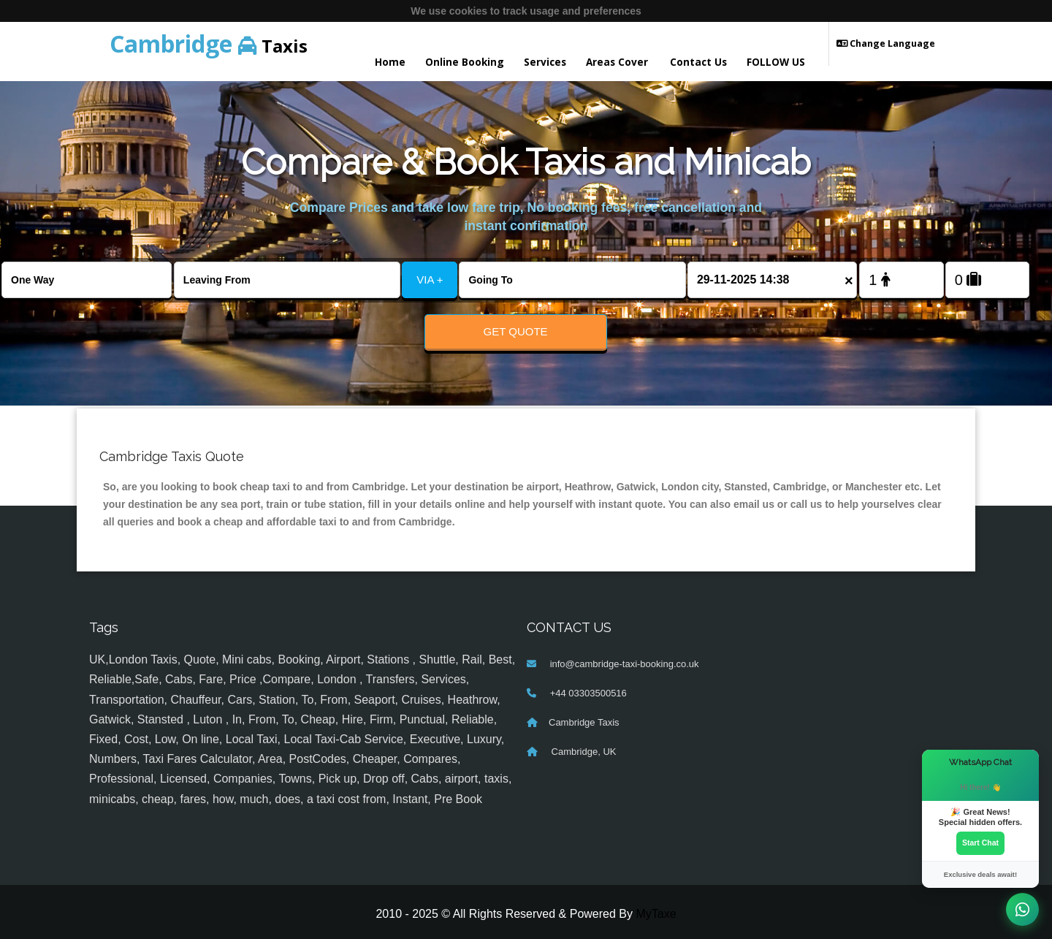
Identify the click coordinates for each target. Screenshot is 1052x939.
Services (545, 62)
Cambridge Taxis (584, 723)
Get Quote (516, 331)
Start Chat (980, 843)
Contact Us (698, 62)
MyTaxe (656, 914)
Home (390, 62)
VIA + (429, 279)
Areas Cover (617, 62)
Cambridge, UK (582, 752)
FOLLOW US (776, 62)
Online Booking (464, 62)
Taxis (209, 43)
